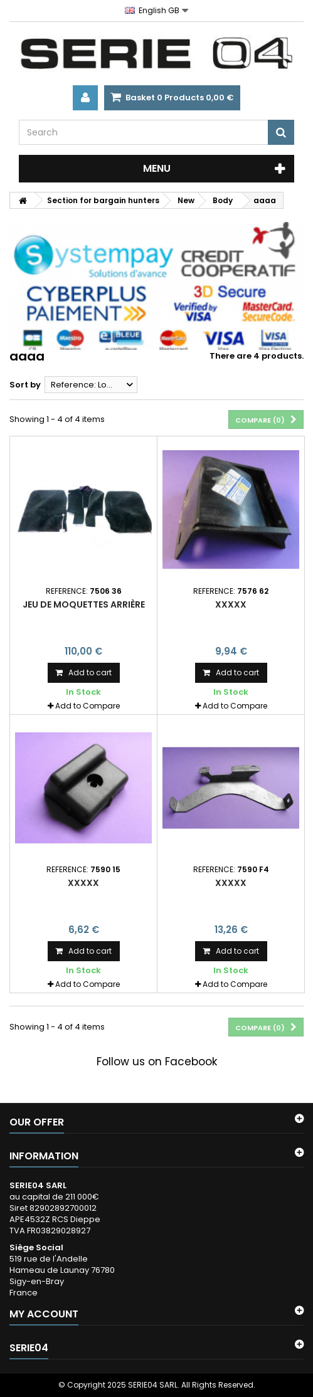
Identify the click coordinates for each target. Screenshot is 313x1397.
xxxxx (231, 604)
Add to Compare (87, 705)
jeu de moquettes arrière (84, 604)
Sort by (25, 385)
